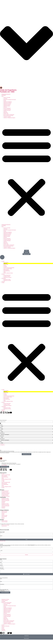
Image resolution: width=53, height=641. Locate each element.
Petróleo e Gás (6, 113)
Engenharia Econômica (7, 103)
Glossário (3, 502)
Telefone (1, 565)
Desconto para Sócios (7, 275)
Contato (3, 282)
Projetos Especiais (5, 600)
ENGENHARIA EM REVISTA (6, 94)
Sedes (5, 400)
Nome (1, 559)
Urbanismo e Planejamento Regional (9, 117)
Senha (1, 535)
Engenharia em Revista (7, 280)
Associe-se (5, 263)
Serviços (3, 274)
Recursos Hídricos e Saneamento (9, 114)
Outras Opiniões (4, 512)
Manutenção (6, 112)
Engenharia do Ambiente (7, 102)
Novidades (3, 601)
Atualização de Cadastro (7, 277)
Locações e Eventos (7, 276)
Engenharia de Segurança (8, 101)
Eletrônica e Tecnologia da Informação (10, 99)
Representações (6, 269)
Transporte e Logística (7, 116)
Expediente (3, 501)
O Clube (3, 261)
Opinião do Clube (4, 511)
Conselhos (5, 266)
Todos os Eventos (4, 520)
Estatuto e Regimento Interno (8, 401)
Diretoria (5, 265)
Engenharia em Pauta (7, 279)
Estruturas (5, 107)
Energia (5, 100)
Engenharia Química (7, 236)
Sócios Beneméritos (7, 270)
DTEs (2, 96)
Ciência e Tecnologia (7, 97)
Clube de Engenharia (8, 91)
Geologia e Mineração (7, 110)
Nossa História (6, 262)
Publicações (4, 278)
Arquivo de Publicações (5, 500)
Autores (3, 514)
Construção (5, 98)
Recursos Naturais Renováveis (8, 115)
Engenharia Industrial (7, 235)
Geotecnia (5, 111)
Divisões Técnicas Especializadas (9, 267)
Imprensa (3, 281)
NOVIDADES (4, 95)
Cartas (3, 628)
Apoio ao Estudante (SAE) (8, 268)
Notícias (3, 513)
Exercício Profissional (7, 108)
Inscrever (26, 554)
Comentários (2, 584)
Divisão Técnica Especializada (6, 602)
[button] (26, 171)
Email (1, 550)
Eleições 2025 (6, 264)
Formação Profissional (7, 109)
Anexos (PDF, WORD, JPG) (4, 589)
